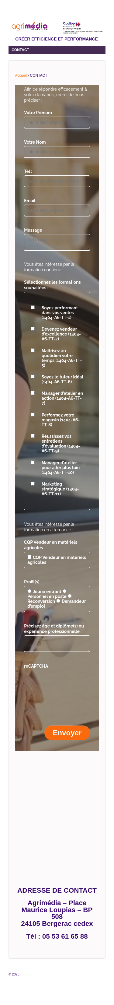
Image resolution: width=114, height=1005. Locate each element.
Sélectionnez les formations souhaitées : (52, 287)
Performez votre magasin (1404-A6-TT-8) (61, 421)
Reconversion (49, 601)
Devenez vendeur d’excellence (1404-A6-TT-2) (61, 336)
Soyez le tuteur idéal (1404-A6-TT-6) (62, 381)
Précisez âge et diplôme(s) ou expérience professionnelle (54, 630)
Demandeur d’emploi (56, 605)
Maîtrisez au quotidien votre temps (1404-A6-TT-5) (62, 360)
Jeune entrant (44, 593)
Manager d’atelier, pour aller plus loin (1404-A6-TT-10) (61, 469)
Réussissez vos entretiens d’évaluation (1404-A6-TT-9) (61, 445)
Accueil (21, 75)
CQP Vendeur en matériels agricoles (50, 547)
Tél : (28, 171)
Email (29, 200)
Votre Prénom (38, 112)
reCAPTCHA (36, 669)
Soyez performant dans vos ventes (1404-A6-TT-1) (60, 314)
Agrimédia (27, 978)
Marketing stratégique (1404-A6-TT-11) (60, 490)
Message (33, 230)
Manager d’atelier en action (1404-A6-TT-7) (62, 400)
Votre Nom (35, 142)
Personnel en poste (47, 596)
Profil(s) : (32, 583)
